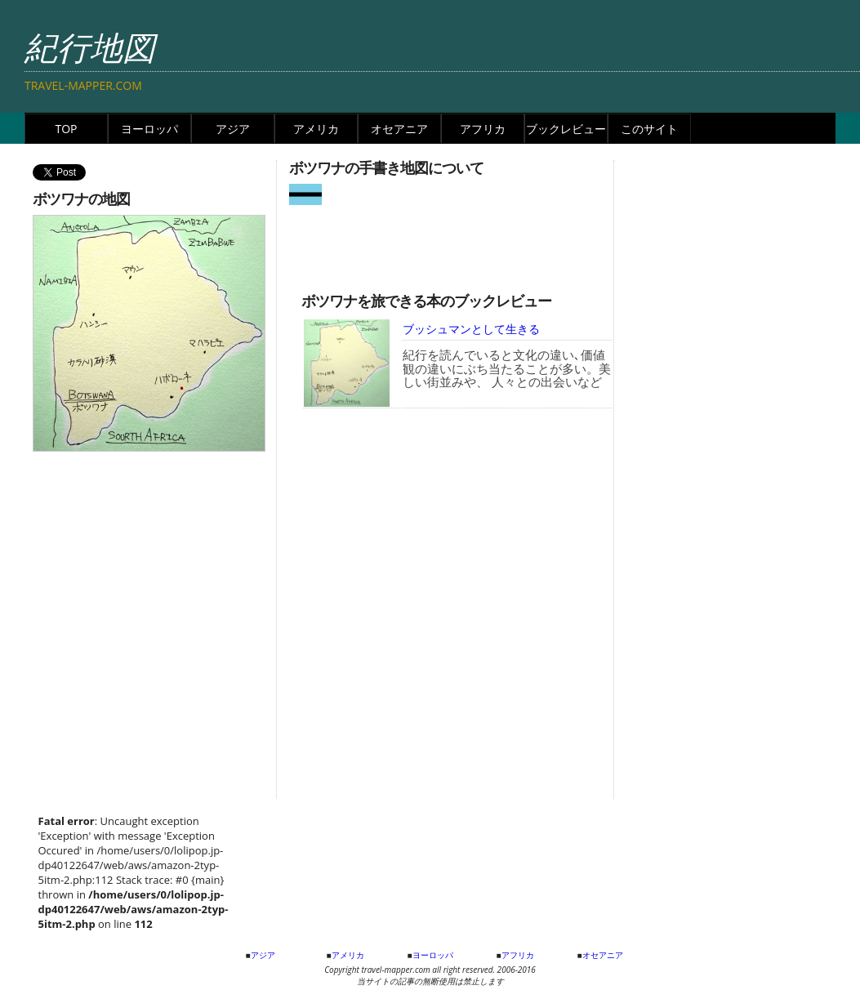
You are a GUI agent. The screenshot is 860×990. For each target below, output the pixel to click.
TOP (66, 128)
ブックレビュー (566, 128)
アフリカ (483, 128)
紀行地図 (90, 47)
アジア (233, 128)
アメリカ (316, 128)
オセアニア (399, 128)
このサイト (649, 128)
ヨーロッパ (149, 128)
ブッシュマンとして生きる (471, 329)
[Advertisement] (457, 242)
